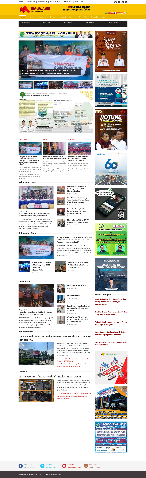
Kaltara (80, 17)
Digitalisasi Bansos (74, 298)
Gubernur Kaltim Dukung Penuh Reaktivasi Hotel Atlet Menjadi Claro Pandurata (30, 176)
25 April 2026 (73, 272)
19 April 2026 (73, 315)
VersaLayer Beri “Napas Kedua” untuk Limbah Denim (50, 379)
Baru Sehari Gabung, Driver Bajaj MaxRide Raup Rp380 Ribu (54, 158)
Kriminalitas (88, 17)
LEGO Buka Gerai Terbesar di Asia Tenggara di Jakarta (74, 395)
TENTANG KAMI (42, 2)
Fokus (96, 17)
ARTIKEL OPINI (67, 2)
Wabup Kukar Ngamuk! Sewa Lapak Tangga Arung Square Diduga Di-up (54, 170)
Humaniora (40, 17)
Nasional (67, 17)
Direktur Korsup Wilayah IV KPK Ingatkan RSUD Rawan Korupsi (77, 224)
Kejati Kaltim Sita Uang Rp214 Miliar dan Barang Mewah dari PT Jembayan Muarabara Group (110, 301)
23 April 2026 (73, 229)
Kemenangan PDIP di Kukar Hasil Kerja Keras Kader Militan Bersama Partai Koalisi (79, 158)
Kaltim (74, 17)
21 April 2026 (73, 301)
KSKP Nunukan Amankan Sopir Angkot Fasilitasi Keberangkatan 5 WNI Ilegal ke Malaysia (78, 201)
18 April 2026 (73, 326)
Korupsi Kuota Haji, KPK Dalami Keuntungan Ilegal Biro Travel (78, 165)
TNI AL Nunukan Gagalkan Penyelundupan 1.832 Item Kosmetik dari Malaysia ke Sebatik (36, 214)
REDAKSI (21, 2)
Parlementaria (30, 17)
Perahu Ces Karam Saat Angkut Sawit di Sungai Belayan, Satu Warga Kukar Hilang (35, 315)
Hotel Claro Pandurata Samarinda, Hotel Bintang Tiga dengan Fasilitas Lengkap (54, 164)
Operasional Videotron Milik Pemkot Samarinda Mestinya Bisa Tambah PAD (56, 340)
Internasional (58, 17)
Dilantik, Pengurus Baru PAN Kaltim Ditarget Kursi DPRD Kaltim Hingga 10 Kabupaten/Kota (30, 169)
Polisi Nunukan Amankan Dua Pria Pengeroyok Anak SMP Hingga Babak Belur (77, 189)
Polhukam (49, 17)
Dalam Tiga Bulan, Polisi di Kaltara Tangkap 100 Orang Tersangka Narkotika (77, 213)
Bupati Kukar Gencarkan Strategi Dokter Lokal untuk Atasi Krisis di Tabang (77, 310)
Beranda (21, 17)
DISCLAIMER (79, 2)
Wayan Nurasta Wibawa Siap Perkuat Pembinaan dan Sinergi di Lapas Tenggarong (78, 321)
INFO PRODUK (31, 2)
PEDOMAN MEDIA (55, 2)
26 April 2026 (26, 77)
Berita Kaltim (23, 140)
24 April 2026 (73, 194)
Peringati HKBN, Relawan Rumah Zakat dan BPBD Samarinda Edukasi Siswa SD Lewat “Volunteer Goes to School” (29, 160)
